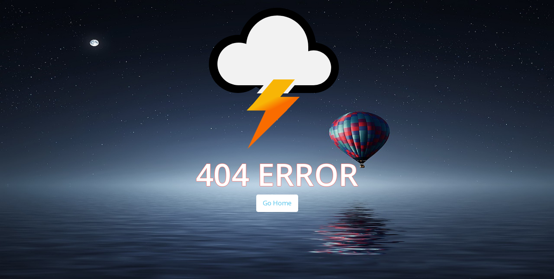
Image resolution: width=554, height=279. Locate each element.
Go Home (277, 202)
